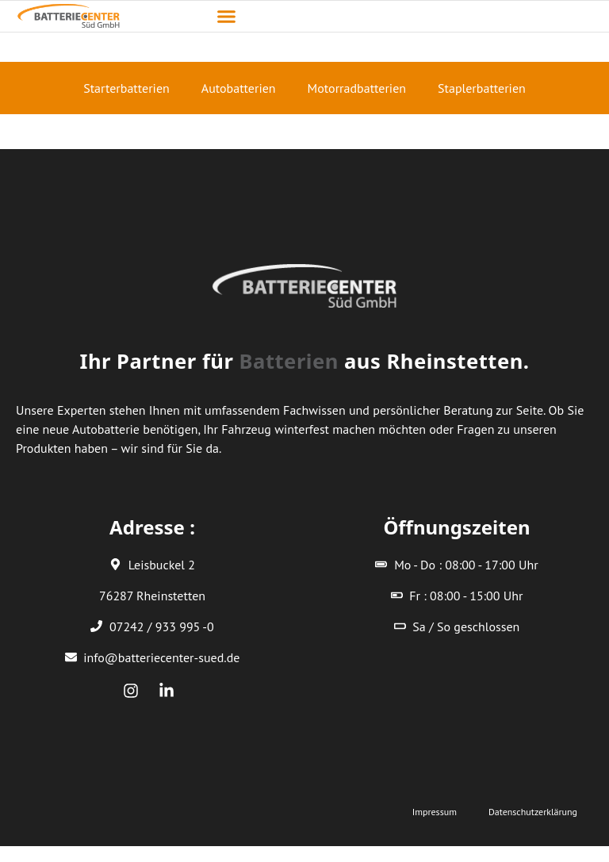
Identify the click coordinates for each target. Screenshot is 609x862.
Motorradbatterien (357, 88)
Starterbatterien (126, 88)
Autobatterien (238, 88)
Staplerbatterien (482, 88)
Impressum (434, 812)
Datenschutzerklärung (532, 812)
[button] (227, 17)
